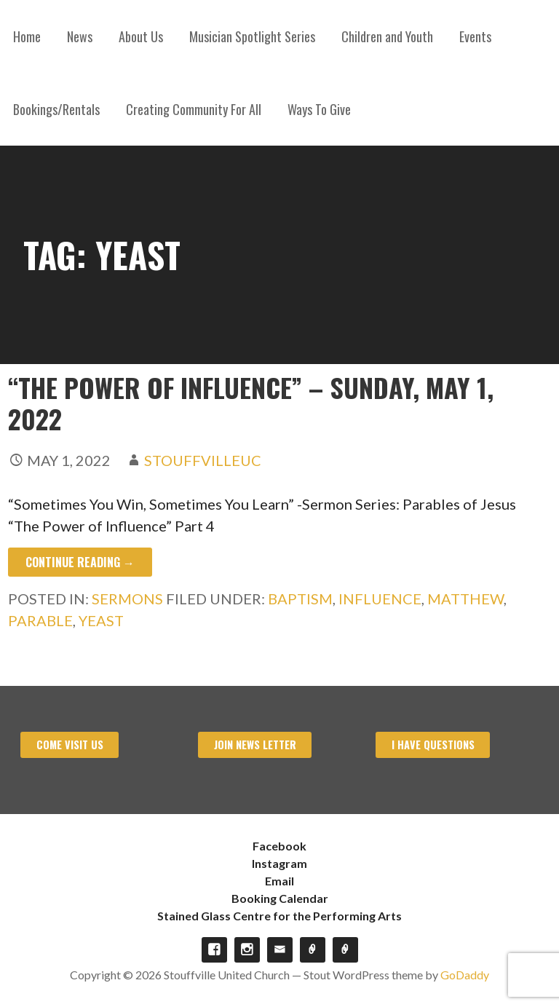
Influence (379, 598)
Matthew (465, 598)
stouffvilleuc (202, 460)
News (79, 36)
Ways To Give (319, 109)
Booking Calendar (279, 898)
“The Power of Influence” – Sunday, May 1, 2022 (250, 403)
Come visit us (69, 744)
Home (27, 36)
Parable (40, 620)
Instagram (279, 863)
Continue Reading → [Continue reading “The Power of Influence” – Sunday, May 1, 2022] (80, 562)
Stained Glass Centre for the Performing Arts (279, 916)
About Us (141, 36)
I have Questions (433, 744)
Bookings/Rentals (56, 109)
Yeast (101, 620)
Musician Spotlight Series (252, 36)
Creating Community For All (193, 109)
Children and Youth (387, 36)
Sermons (127, 598)
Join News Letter (255, 744)
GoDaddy (464, 975)
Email (279, 881)
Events (475, 36)
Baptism (300, 598)
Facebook (279, 846)
